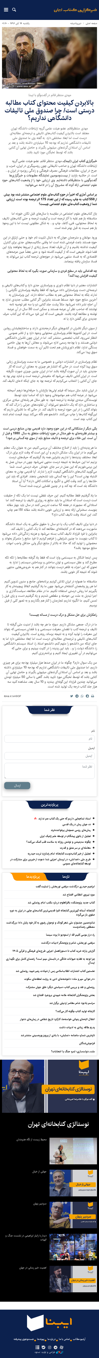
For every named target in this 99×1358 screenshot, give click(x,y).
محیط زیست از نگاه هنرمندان (31, 1139)
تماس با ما (64, 1339)
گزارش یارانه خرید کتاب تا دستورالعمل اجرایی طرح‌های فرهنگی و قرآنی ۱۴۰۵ (53, 951)
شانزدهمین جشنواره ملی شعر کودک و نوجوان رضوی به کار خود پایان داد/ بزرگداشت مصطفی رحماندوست (50, 925)
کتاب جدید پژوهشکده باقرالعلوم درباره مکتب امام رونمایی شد (61, 902)
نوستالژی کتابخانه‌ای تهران (58, 1124)
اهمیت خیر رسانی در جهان (32, 1267)
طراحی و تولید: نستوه (49, 1352)
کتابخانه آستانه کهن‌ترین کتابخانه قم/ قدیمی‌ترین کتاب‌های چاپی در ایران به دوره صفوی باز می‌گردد (52, 912)
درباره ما (51, 1339)
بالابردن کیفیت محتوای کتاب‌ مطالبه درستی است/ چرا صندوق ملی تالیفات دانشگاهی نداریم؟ (49, 110)
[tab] (66, 877)
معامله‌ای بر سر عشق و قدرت (75, 848)
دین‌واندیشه (75, 23)
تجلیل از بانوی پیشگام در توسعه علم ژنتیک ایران (65, 836)
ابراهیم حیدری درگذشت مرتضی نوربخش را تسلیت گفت (65, 886)
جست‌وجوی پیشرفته (24, 1339)
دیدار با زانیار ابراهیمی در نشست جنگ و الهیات (25, 1237)
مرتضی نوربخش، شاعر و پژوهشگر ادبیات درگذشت (68, 943)
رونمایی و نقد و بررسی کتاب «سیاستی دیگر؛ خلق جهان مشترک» (60, 987)
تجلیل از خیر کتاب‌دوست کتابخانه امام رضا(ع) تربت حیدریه (59, 853)
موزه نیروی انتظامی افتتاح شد (79, 894)
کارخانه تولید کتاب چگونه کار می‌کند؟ (75, 1011)
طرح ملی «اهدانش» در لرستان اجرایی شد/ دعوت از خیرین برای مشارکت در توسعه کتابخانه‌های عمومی (50, 861)
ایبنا (75, 13)
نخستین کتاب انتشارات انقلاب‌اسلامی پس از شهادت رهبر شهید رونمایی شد (55, 971)
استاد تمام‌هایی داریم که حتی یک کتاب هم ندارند (64, 818)
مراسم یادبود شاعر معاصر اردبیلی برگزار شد (72, 1003)
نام (93, 731)
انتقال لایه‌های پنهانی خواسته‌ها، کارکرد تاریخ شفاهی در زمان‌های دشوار (57, 1019)
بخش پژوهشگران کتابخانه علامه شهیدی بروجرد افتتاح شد (64, 995)
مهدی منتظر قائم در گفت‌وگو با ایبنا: (49, 95)
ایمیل (91, 748)
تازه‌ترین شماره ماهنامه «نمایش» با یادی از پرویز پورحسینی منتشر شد (58, 1035)
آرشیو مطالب (79, 1339)
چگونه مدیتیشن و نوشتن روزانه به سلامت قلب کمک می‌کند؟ (58, 842)
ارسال (17, 785)
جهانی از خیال (39, 1171)
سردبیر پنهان (39, 1203)
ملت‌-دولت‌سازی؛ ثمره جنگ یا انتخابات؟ (73, 1051)
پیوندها (40, 1339)
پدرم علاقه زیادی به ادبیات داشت (77, 1027)
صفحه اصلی (91, 23)
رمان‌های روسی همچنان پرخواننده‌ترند (71, 830)
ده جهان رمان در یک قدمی (76, 824)
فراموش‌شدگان (87, 1043)
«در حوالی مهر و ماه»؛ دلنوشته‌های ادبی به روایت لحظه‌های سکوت (59, 979)
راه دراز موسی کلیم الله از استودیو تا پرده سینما (70, 935)
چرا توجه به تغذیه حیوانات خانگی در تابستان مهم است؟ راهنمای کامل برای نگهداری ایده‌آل (50, 961)
